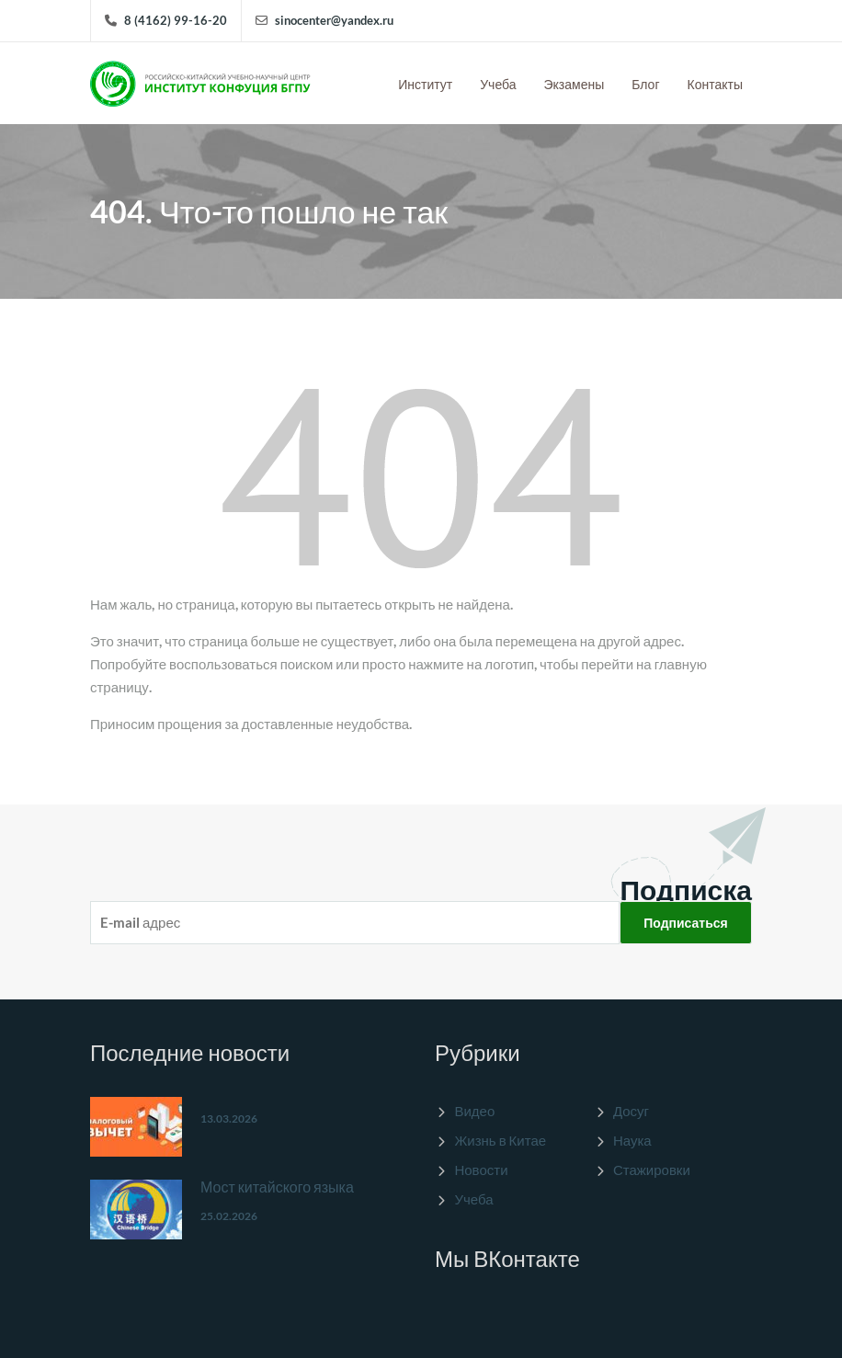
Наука (632, 1140)
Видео (474, 1110)
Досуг (631, 1110)
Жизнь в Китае (500, 1140)
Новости (480, 1169)
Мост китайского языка (277, 1186)
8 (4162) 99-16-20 (175, 20)
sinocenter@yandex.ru (334, 20)
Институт (425, 84)
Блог (645, 84)
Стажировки (651, 1169)
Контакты (715, 84)
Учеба (498, 84)
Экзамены (574, 84)
